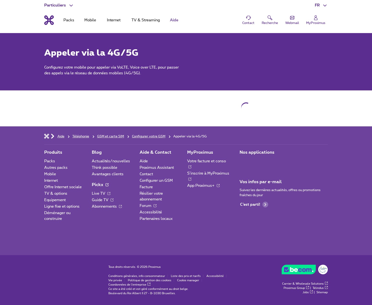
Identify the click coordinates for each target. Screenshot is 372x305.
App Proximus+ (203, 186)
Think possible (104, 168)
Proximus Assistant (157, 168)
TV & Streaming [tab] (145, 20)
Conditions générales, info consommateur (136, 276)
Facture (146, 187)
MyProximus (200, 152)
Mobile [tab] (90, 20)
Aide (144, 161)
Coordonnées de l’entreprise (129, 284)
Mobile (50, 174)
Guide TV (102, 200)
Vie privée (115, 280)
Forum (148, 206)
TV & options (55, 193)
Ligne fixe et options (62, 206)
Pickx (100, 185)
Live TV (101, 193)
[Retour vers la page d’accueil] (49, 20)
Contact (146, 174)
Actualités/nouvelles (111, 161)
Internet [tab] (114, 20)
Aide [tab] (174, 20)
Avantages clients (108, 174)
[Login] (316, 20)
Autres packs (56, 168)
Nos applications (257, 152)
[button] (321, 5)
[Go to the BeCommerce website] (305, 271)
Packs (49, 161)
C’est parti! (254, 204)
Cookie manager (188, 280)
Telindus (320, 288)
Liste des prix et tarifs (186, 276)
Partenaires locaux (156, 219)
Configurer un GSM (156, 180)
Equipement (55, 200)
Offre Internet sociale (63, 187)
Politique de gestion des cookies (149, 280)
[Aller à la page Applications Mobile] (244, 162)
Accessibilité (151, 212)
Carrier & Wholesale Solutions (305, 283)
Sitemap (322, 292)
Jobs (308, 292)
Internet (51, 180)
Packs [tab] (68, 20)
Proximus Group (296, 288)
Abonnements (107, 206)
